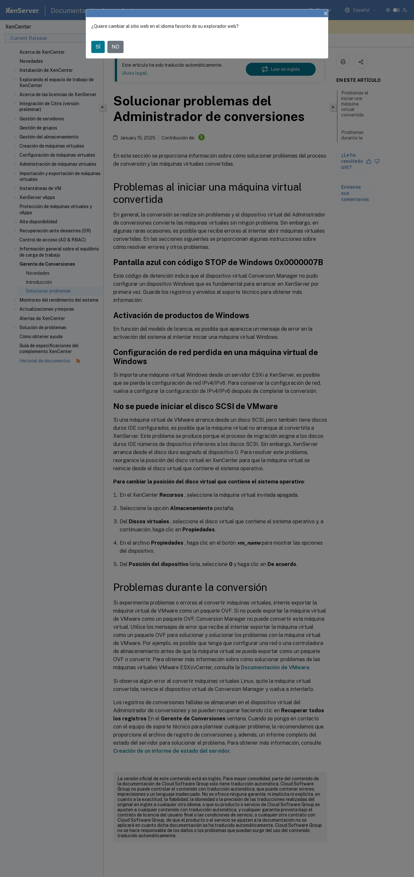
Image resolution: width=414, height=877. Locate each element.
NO (115, 47)
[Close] (325, 13)
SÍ (98, 47)
